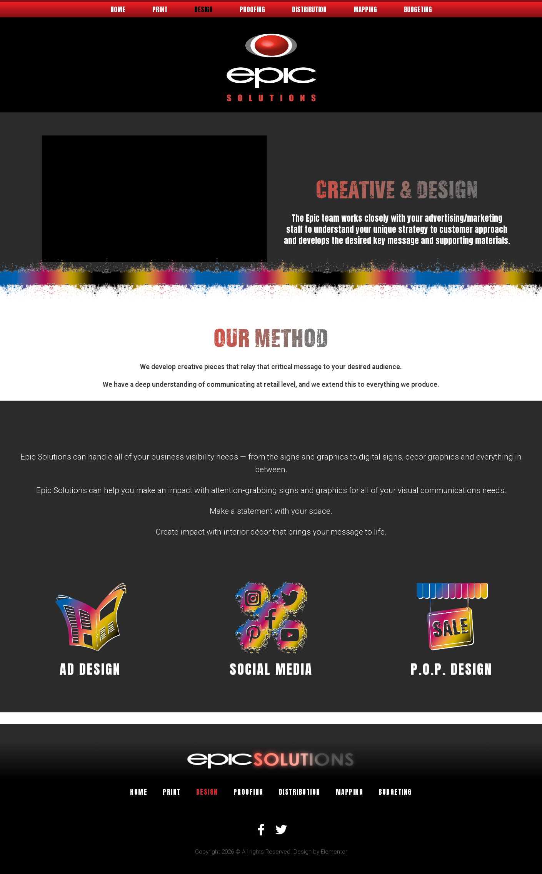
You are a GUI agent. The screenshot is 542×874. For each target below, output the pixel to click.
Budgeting (418, 9)
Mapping (365, 9)
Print (159, 9)
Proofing (252, 9)
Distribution (309, 9)
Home (117, 9)
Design (203, 9)
